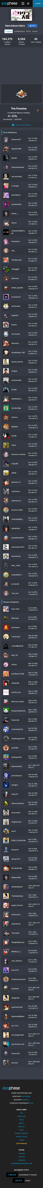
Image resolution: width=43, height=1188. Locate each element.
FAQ (21, 1113)
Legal (21, 1130)
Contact (21, 1126)
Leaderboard (19, 31)
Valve (31, 1103)
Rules (21, 1120)
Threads (21, 1153)
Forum (34, 31)
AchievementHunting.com (21, 1163)
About (21, 1123)
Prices (28, 31)
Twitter (21, 1157)
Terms (21, 1140)
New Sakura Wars (15, 25)
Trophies (8, 31)
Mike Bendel (26, 1096)
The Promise (18, 108)
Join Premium (21, 1143)
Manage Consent (21, 1133)
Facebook (21, 1160)
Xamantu (25, 1100)
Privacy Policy (21, 1137)
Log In (37, 3)
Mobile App (21, 1116)
